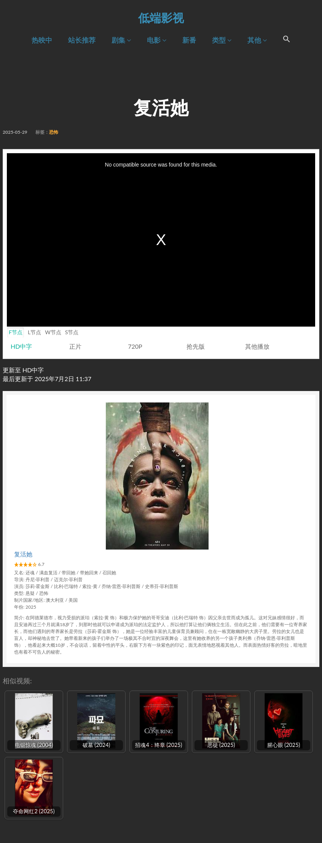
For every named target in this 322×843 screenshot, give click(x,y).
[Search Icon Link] (287, 40)
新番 (189, 40)
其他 (257, 40)
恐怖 (53, 132)
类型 (221, 40)
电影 (156, 40)
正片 (75, 346)
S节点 (72, 332)
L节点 (34, 332)
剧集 (121, 40)
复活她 (23, 554)
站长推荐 (82, 40)
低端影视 (161, 17)
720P (135, 346)
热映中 (42, 40)
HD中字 (21, 346)
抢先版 (196, 346)
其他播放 (257, 346)
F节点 (15, 332)
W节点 (53, 332)
